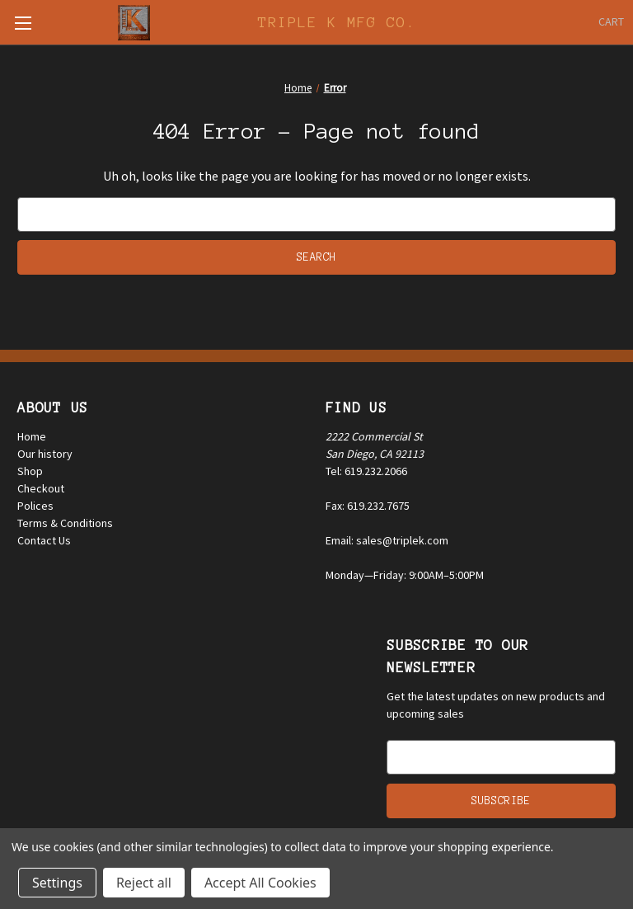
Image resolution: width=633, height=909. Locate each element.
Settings (57, 883)
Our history (45, 453)
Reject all (143, 883)
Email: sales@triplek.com (387, 540)
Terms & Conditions (65, 523)
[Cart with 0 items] (611, 22)
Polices (35, 505)
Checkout (40, 488)
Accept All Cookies (260, 883)
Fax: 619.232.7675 (368, 505)
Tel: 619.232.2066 (366, 471)
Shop (30, 471)
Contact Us (44, 540)
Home (31, 436)
